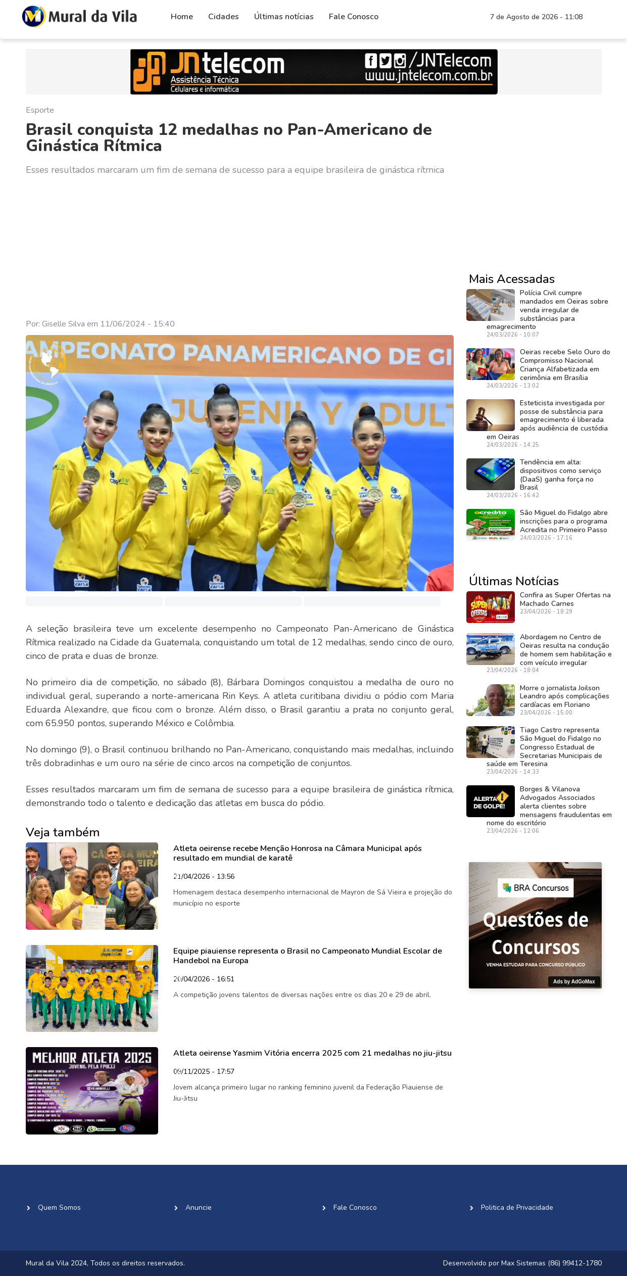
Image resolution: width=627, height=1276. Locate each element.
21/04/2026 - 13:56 (203, 877)
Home (182, 16)
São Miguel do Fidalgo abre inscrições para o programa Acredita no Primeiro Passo (564, 521)
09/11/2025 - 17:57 (203, 1072)
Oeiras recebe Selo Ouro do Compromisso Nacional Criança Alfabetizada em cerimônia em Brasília (565, 364)
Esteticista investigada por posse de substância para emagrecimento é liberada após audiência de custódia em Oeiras (547, 420)
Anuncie (198, 1207)
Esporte (40, 110)
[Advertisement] (240, 247)
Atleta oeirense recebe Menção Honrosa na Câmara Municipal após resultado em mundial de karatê (297, 853)
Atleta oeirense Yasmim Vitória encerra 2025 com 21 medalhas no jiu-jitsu (312, 1053)
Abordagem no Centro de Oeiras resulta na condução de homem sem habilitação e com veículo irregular (566, 649)
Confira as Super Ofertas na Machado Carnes (565, 599)
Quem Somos (59, 1207)
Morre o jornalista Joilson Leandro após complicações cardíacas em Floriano (564, 696)
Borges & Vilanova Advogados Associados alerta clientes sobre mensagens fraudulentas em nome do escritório (549, 806)
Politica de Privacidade (517, 1207)
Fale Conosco (353, 16)
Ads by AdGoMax (574, 981)
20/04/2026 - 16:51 (203, 979)
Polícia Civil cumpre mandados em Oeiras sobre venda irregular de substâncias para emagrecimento (547, 310)
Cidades (223, 16)
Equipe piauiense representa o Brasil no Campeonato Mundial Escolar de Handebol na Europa (307, 956)
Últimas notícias (284, 16)
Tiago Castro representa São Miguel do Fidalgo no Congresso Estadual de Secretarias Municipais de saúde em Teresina (544, 747)
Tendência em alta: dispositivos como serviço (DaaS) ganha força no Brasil (560, 474)
